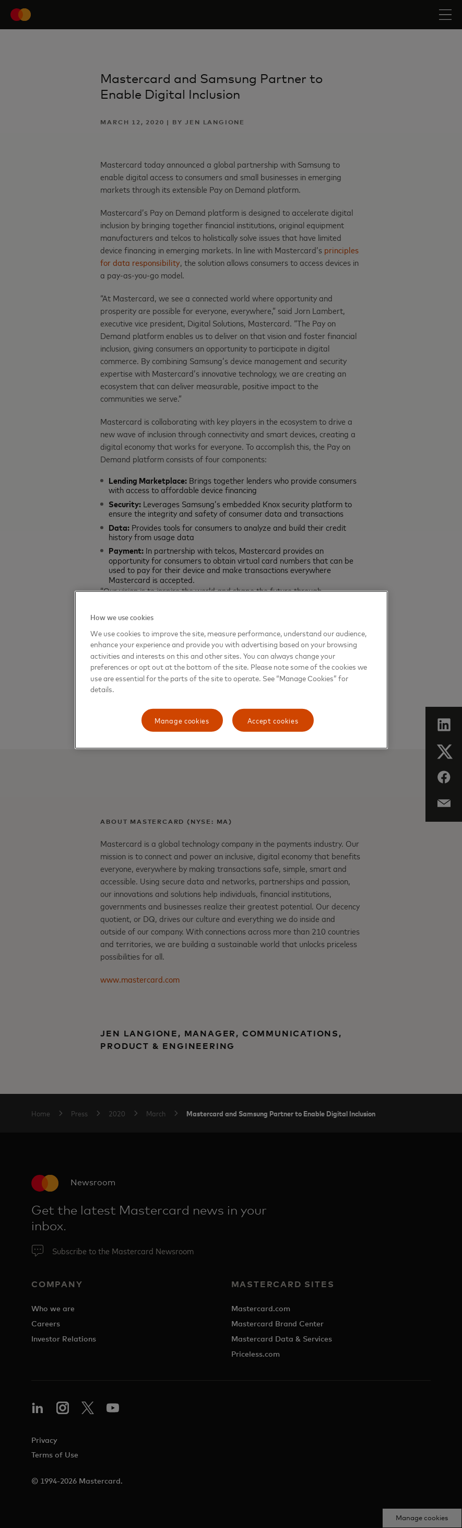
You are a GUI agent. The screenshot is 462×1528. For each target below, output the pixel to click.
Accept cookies (273, 720)
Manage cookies (182, 720)
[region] (231, 670)
